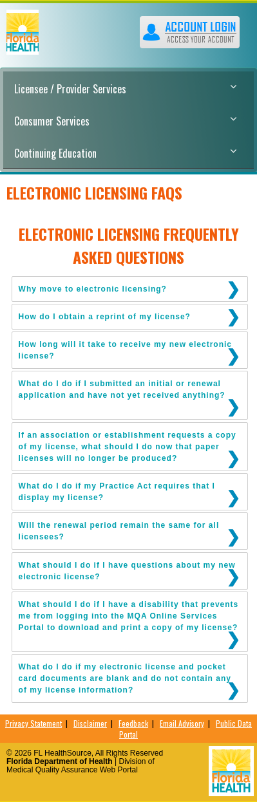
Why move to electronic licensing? (93, 289)
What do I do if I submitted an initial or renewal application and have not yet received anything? (122, 389)
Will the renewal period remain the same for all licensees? (119, 531)
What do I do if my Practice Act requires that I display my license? (117, 491)
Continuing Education (125, 153)
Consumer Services (125, 121)
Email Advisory (182, 723)
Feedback (133, 723)
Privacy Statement (33, 723)
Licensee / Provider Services (125, 89)
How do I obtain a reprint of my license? (105, 316)
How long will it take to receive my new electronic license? (125, 350)
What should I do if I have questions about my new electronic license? (127, 571)
